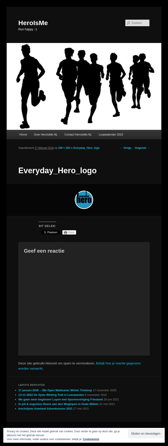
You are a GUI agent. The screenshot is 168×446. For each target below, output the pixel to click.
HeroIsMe (33, 22)
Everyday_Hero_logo (87, 147)
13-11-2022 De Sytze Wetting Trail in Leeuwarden (51, 394)
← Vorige (125, 147)
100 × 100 (64, 147)
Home (23, 134)
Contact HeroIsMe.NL (78, 134)
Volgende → (142, 147)
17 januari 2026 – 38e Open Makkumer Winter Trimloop (55, 390)
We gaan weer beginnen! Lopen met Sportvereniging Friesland (60, 399)
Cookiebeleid (91, 439)
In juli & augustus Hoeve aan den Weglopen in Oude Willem (58, 404)
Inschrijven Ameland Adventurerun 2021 (45, 408)
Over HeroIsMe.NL (46, 134)
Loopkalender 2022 (111, 134)
